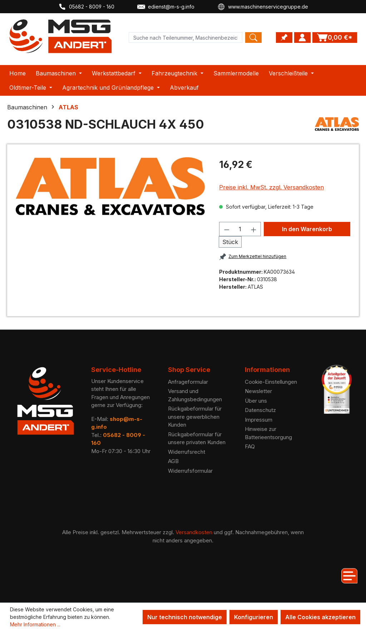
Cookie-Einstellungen (271, 381)
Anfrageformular (188, 381)
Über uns (256, 400)
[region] (110, 186)
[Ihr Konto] (302, 37)
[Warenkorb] (334, 37)
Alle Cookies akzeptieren (320, 617)
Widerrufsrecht (186, 451)
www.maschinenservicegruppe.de (262, 7)
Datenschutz (260, 410)
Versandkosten (193, 532)
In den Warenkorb (307, 229)
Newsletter (258, 391)
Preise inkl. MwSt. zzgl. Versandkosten (271, 187)
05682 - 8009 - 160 (86, 7)
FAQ (250, 446)
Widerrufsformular (190, 470)
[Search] (253, 37)
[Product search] (185, 37)
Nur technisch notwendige (184, 617)
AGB (173, 461)
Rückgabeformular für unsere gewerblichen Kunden (195, 416)
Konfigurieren (253, 617)
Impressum (258, 419)
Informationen (267, 369)
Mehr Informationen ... (35, 624)
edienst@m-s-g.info (165, 7)
